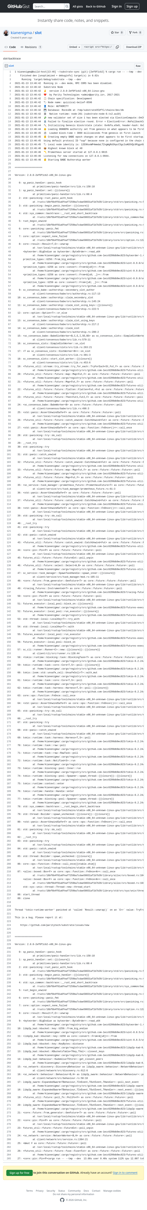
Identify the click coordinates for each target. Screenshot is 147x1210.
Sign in (117, 6)
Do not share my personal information (73, 1194)
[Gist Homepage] (19, 6)
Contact (96, 1190)
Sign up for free (19, 1173)
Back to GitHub (95, 6)
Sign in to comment (125, 1172)
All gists (78, 6)
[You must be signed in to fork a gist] (135, 32)
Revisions (31, 47)
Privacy (39, 1190)
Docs (86, 1190)
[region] (73, 615)
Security (51, 1190)
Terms (29, 1190)
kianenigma (21, 32)
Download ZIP (133, 47)
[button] (117, 47)
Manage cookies (112, 1190)
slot (38, 32)
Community (74, 1190)
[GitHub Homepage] (62, 1200)
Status (61, 1190)
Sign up (132, 6)
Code (10, 47)
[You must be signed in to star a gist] (117, 32)
